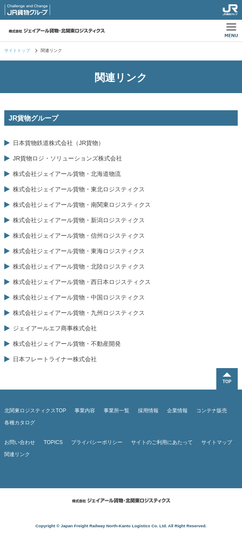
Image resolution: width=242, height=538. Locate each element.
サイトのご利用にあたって (162, 442)
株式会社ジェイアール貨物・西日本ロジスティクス (82, 281)
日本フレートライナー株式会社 (55, 359)
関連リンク (17, 454)
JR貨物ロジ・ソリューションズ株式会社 (67, 158)
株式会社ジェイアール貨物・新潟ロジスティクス (79, 220)
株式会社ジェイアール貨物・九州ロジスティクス (79, 312)
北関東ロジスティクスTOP (35, 411)
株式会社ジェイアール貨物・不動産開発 (67, 343)
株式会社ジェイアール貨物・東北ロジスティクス (79, 189)
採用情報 (148, 411)
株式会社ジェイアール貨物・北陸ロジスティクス (79, 266)
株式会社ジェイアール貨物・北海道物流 (67, 173)
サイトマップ (216, 442)
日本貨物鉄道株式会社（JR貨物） (58, 142)
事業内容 (85, 411)
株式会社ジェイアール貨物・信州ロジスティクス (79, 235)
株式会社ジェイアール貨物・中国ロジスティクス (79, 297)
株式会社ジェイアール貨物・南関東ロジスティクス (82, 204)
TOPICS (53, 442)
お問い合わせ (19, 442)
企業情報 (177, 411)
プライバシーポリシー (96, 442)
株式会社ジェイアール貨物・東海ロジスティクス (79, 251)
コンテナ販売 (211, 411)
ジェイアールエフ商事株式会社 (55, 328)
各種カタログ (19, 423)
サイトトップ (17, 50)
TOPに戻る (227, 379)
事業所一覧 (116, 411)
